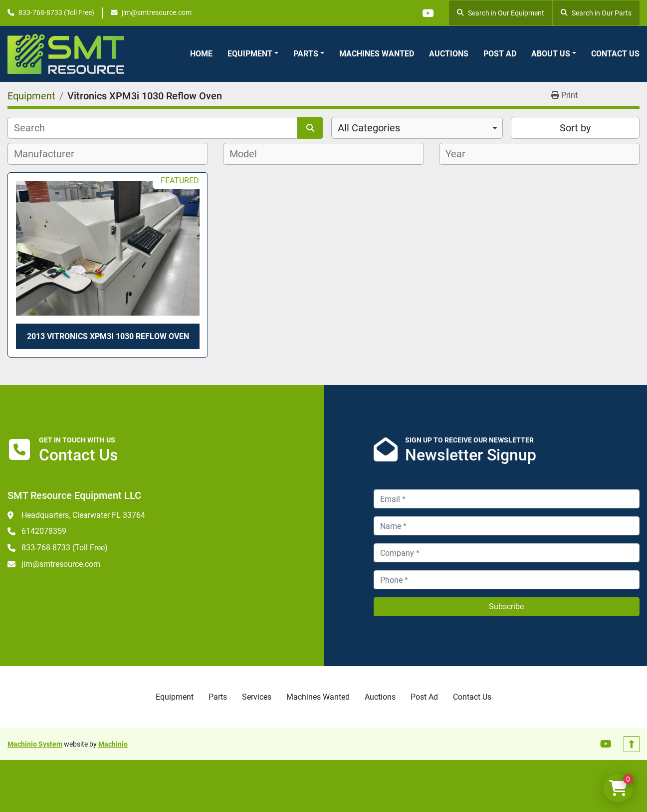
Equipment (249, 53)
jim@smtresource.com (157, 12)
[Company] (507, 552)
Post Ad (499, 53)
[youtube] (427, 12)
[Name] (507, 525)
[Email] (507, 498)
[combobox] (417, 128)
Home (201, 53)
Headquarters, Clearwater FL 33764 (83, 515)
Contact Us (615, 53)
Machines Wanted (376, 53)
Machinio (113, 744)
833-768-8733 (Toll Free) (56, 12)
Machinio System (34, 744)
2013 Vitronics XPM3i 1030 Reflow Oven (108, 336)
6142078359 (43, 531)
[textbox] (49, 153)
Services (256, 697)
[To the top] (632, 744)
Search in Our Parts (596, 13)
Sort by (575, 128)
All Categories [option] (369, 128)
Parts (305, 53)
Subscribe (506, 606)
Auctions (448, 53)
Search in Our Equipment (500, 13)
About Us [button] (550, 53)
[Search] (152, 128)
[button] (252, 54)
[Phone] (507, 579)
